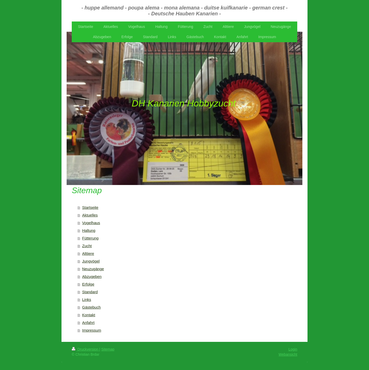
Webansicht (288, 354)
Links (86, 299)
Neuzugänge (93, 269)
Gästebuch (91, 307)
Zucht (87, 246)
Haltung (89, 230)
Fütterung (90, 238)
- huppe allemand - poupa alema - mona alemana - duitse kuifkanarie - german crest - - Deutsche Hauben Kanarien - (184, 10)
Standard (90, 292)
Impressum (91, 330)
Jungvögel (91, 261)
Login (293, 349)
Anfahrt (88, 322)
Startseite (90, 207)
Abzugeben (92, 276)
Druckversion (85, 349)
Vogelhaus (91, 223)
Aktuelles (90, 215)
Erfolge (88, 284)
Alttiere (88, 253)
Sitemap (107, 349)
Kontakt (88, 315)
